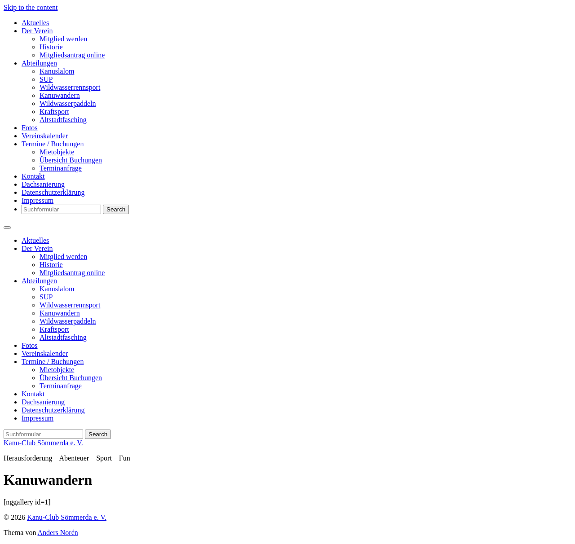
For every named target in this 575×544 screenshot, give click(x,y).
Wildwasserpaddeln (68, 103)
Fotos (30, 128)
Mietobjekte (57, 152)
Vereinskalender (45, 136)
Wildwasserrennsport (70, 87)
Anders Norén (58, 532)
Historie (51, 47)
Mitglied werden (63, 39)
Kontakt (33, 176)
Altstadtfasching (63, 119)
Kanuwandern (60, 95)
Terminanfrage (61, 168)
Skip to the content (31, 7)
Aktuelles (35, 22)
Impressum (37, 200)
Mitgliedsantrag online (72, 55)
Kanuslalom (57, 71)
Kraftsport (54, 111)
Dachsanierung (43, 184)
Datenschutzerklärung (53, 192)
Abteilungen (39, 63)
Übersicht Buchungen (71, 160)
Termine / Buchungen (53, 144)
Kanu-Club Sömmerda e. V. (43, 443)
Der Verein (37, 31)
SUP (46, 79)
